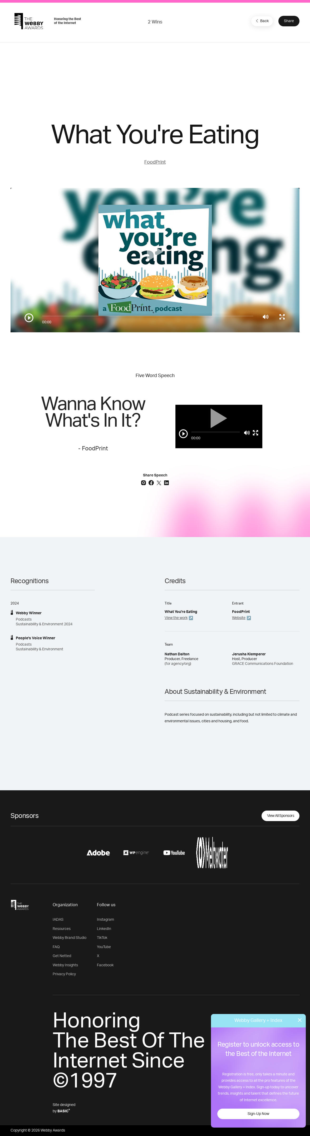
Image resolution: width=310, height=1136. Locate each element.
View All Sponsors (280, 816)
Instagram (105, 920)
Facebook (105, 965)
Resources (62, 929)
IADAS (58, 920)
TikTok (102, 938)
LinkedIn (104, 929)
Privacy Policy (64, 974)
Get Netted (62, 956)
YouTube (104, 947)
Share (289, 21)
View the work (176, 618)
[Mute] (265, 317)
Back (261, 20)
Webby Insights (65, 965)
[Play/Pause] (29, 318)
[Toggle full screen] (282, 317)
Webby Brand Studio (69, 938)
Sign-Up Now (258, 1114)
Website (238, 618)
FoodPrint (155, 162)
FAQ (56, 947)
